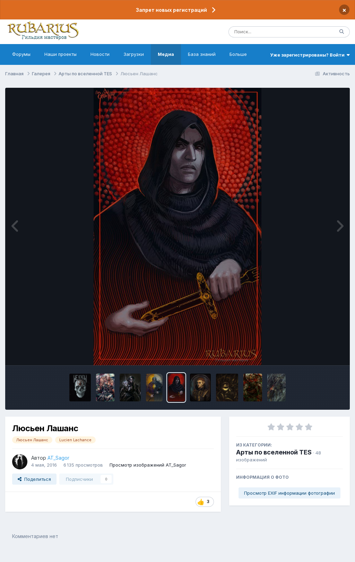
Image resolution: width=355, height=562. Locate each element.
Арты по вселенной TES (274, 457)
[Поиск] (268, 34)
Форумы (21, 59)
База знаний (202, 59)
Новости (100, 59)
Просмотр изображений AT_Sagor (148, 469)
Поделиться (34, 484)
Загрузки (133, 59)
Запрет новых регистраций (171, 10)
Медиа (166, 59)
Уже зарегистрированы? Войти (310, 59)
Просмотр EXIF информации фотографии (289, 498)
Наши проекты (60, 59)
